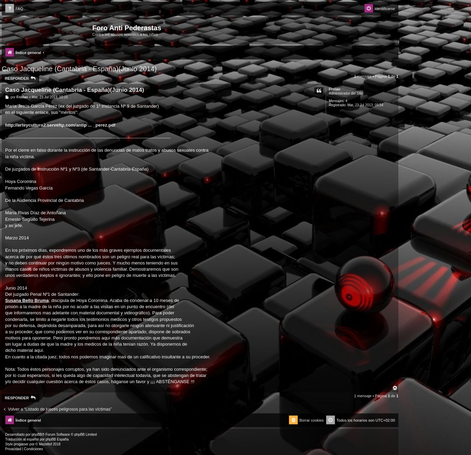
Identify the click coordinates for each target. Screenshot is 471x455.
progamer (21, 444)
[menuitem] (14, 9)
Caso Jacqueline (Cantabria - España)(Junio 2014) (79, 69)
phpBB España (57, 439)
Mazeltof (45, 444)
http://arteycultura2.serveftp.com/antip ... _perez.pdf (60, 125)
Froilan (334, 89)
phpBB (37, 434)
